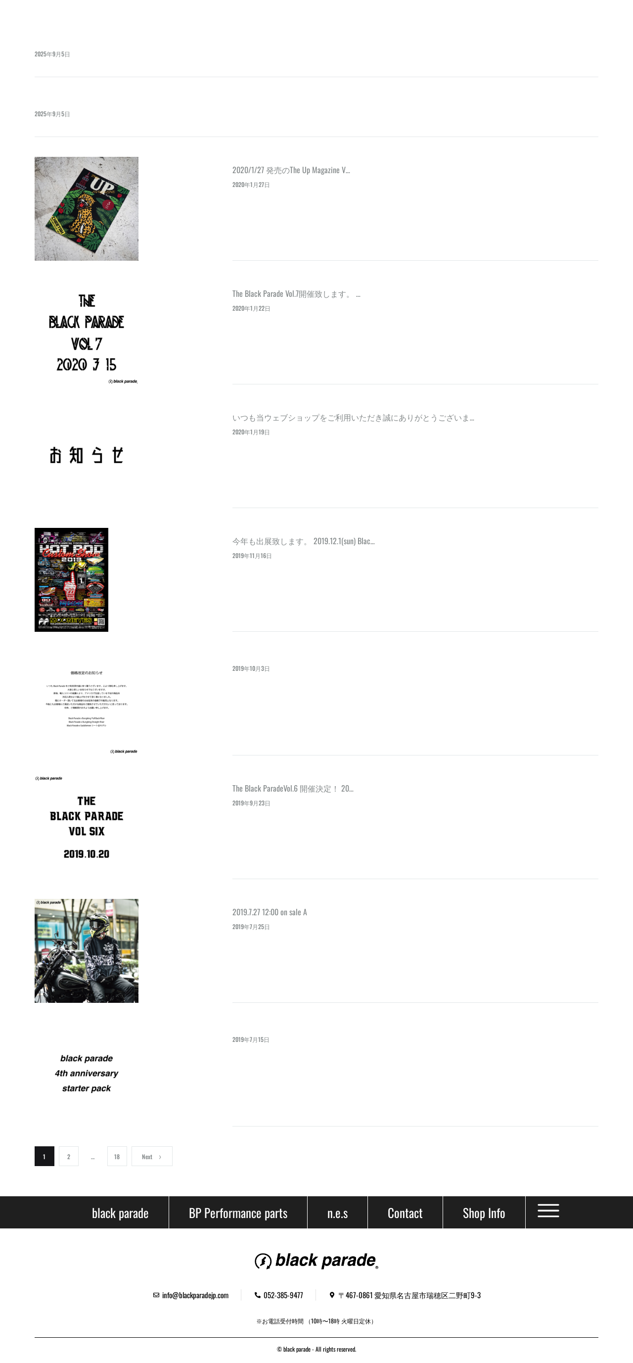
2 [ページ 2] (68, 1156)
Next (152, 1156)
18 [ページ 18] (117, 1156)
